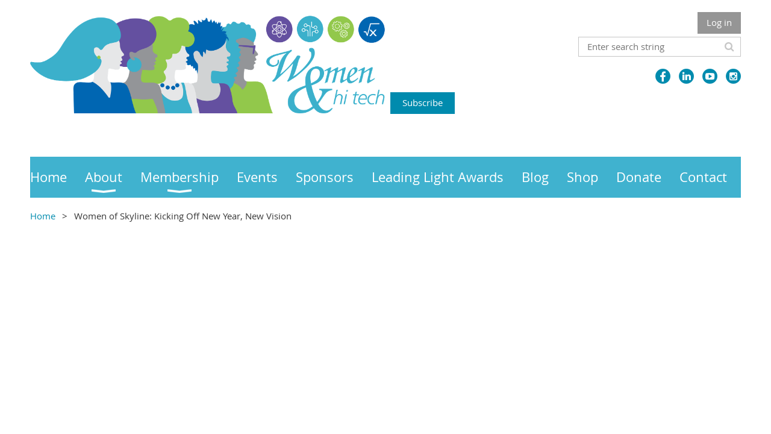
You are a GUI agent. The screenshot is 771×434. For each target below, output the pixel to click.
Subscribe (422, 102)
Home (42, 216)
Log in (719, 22)
